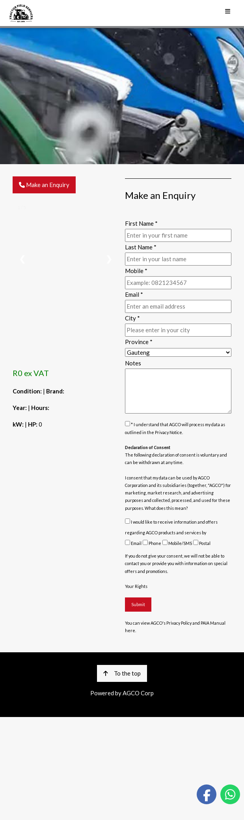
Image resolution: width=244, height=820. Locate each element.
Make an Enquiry (44, 184)
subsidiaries (174, 485)
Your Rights (136, 586)
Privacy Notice (168, 432)
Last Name (140, 247)
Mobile (136, 270)
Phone (152, 543)
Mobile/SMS (177, 543)
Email (133, 543)
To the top (122, 673)
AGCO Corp (138, 692)
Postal (201, 543)
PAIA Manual (213, 622)
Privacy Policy (179, 622)
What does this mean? (166, 508)
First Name (141, 223)
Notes (133, 363)
